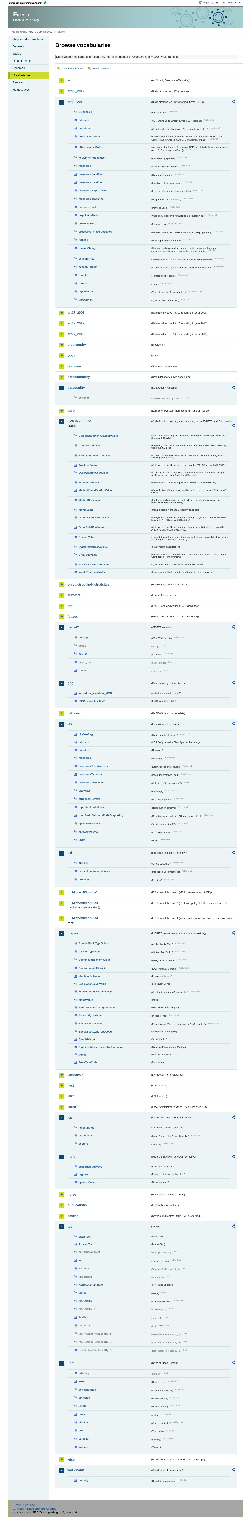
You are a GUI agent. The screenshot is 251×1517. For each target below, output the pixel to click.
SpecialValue (87, 1039)
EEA (29, 3)
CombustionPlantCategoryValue (99, 435)
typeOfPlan (86, 299)
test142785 (85, 1300)
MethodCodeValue (90, 500)
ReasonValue (87, 537)
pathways (85, 790)
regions (83, 1174)
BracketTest (86, 1244)
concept (84, 637)
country (83, 1480)
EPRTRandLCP (79, 421)
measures (85, 165)
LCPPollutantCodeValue (94, 472)
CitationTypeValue (90, 951)
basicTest (85, 1236)
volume (83, 1447)
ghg (71, 683)
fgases (73, 616)
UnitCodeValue (88, 554)
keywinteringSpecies (92, 157)
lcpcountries (86, 1127)
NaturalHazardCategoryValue (97, 1007)
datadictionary (79, 377)
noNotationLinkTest (91, 1284)
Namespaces (21, 89)
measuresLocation (90, 182)
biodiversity (77, 344)
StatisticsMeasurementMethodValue (101, 1047)
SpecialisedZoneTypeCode (95, 1031)
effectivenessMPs (90, 136)
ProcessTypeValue (90, 1015)
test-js (83, 1292)
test (70, 1226)
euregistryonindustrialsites (88, 584)
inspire (73, 933)
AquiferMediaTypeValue (93, 943)
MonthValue (86, 509)
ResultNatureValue (90, 1023)
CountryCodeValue (90, 445)
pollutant (84, 879)
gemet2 (73, 627)
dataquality (76, 387)
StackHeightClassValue (93, 546)
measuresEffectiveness (93, 766)
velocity (84, 1438)
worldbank (76, 1470)
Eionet (28, 32)
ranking (83, 239)
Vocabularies (22, 75)
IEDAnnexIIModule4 (83, 918)
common (74, 366)
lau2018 (74, 1107)
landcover (75, 1075)
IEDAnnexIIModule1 (83, 892)
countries (85, 128)
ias (70, 724)
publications (77, 1205)
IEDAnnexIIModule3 (83, 903)
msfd (71, 1156)
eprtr (71, 410)
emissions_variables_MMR (95, 693)
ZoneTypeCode (88, 1062)
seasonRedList (88, 266)
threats (83, 275)
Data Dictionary (43, 32)
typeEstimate (87, 291)
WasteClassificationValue (94, 564)
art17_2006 (76, 312)
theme (83, 1054)
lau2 (71, 1096)
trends (83, 283)
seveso (73, 1216)
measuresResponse (91, 198)
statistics (84, 1422)
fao (70, 606)
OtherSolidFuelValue (91, 527)
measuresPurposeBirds (93, 190)
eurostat (74, 595)
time (81, 1430)
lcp (70, 1117)
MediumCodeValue (90, 482)
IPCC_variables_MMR (92, 701)
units (82, 839)
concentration (87, 1389)
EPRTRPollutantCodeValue (95, 455)
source (83, 653)
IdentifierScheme (89, 976)
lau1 (71, 1085)
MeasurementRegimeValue (95, 991)
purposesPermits (89, 798)
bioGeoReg (86, 734)
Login (206, 2)
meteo (83, 1414)
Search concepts (101, 68)
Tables (17, 53)
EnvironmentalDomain (93, 968)
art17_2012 (76, 323)
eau (81, 1260)
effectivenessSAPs (90, 147)
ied (70, 853)
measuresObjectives (91, 782)
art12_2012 (76, 91)
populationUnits (89, 215)
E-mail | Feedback (24, 1505)
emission (84, 1397)
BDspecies (85, 111)
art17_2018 (76, 334)
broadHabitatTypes (90, 1166)
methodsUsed (87, 207)
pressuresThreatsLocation (95, 231)
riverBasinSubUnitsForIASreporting (101, 815)
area (81, 1381)
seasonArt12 (87, 258)
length (83, 1405)
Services (18, 82)
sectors (83, 1143)
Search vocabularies (72, 68)
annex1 (83, 863)
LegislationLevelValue (92, 983)
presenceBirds (88, 223)
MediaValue (86, 999)
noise (72, 1194)
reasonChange (88, 248)
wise (71, 1459)
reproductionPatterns (92, 807)
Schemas (19, 68)
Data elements (22, 61)
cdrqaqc (84, 120)
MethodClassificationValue (95, 490)
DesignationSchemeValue (95, 959)
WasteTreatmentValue (92, 572)
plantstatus (86, 1135)
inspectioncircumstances (94, 871)
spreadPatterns (88, 831)
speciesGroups (88, 1182)
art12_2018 (76, 102)
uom (71, 1363)
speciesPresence (89, 823)
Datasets (18, 46)
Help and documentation (29, 39)
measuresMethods (90, 774)
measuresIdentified (91, 174)
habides (74, 713)
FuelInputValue (88, 465)
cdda (71, 355)
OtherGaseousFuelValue (94, 517)
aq (69, 80)
